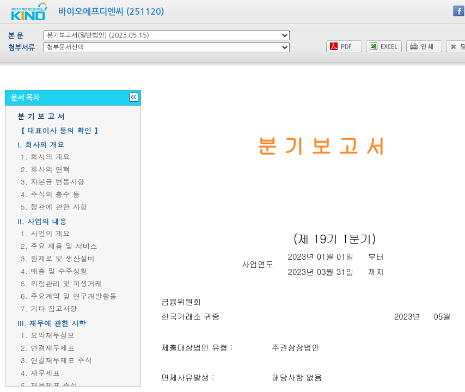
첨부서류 (21, 47)
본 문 (15, 35)
